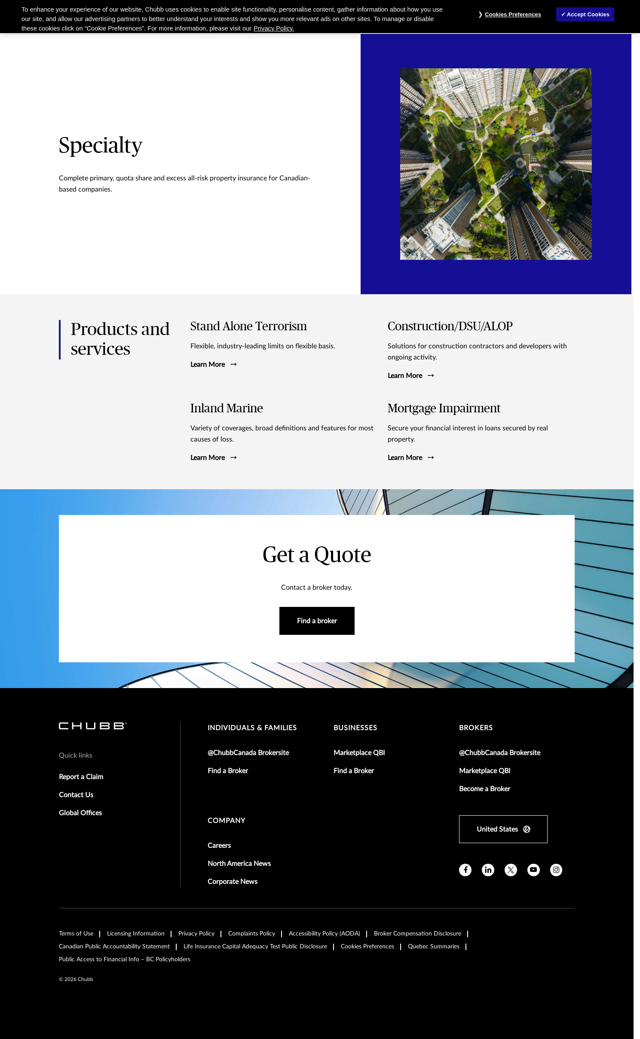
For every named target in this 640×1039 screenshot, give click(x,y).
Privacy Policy (196, 934)
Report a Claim (81, 777)
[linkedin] (488, 870)
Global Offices (80, 813)
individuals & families (252, 728)
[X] (511, 870)
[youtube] (533, 870)
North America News (239, 863)
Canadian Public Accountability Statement (114, 947)
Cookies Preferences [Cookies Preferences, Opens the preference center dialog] (513, 14)
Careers (219, 845)
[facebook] (465, 870)
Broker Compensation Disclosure (417, 934)
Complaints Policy (251, 934)
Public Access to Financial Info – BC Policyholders (124, 960)
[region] (320, 16)
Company (226, 820)
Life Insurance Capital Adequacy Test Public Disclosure (255, 947)
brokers (476, 728)
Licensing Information (136, 934)
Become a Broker (484, 789)
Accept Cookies (588, 14)
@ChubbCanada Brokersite (248, 753)
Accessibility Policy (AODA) (324, 934)
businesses (355, 728)
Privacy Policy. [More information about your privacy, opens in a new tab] (274, 28)
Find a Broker (228, 771)
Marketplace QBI (359, 753)
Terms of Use (76, 934)
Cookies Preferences (367, 947)
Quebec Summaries (433, 947)
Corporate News (232, 881)
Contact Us (76, 795)
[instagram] (556, 870)
